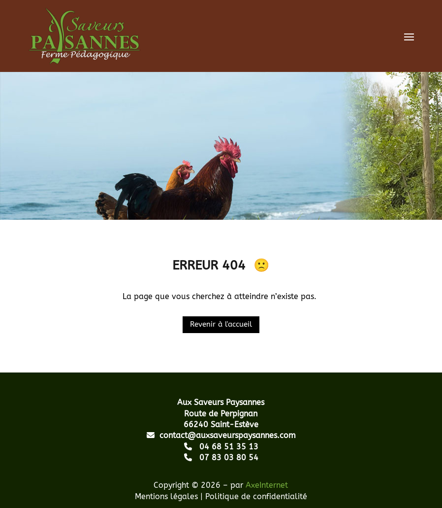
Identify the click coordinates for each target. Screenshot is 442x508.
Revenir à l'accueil (221, 324)
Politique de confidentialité (256, 496)
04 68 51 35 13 (220, 446)
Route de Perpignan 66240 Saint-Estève (220, 413)
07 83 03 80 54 (220, 457)
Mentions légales (166, 496)
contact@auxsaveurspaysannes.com (221, 435)
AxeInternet (267, 485)
